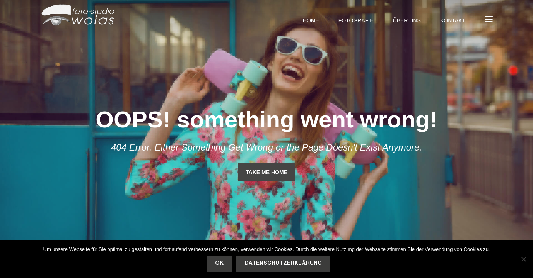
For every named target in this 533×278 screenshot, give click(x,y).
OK (219, 263)
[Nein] (523, 259)
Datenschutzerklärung (282, 263)
